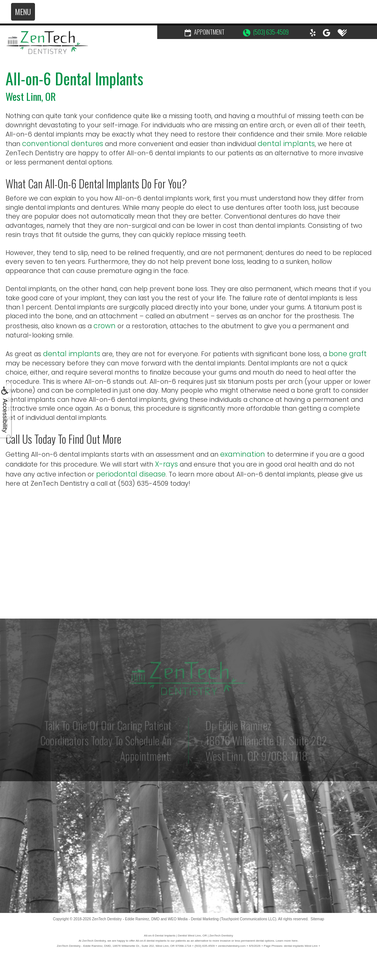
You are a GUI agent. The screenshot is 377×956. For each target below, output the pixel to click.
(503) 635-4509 (266, 32)
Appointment (204, 32)
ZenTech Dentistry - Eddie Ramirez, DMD (125, 919)
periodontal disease (131, 474)
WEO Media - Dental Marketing (193, 919)
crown (105, 326)
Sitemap (317, 919)
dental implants (286, 144)
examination (242, 454)
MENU (23, 11)
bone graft (348, 354)
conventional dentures (62, 144)
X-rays (166, 464)
